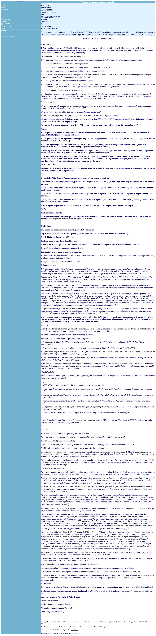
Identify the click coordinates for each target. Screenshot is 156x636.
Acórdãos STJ (21, 1)
